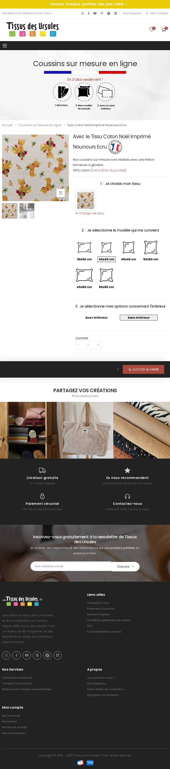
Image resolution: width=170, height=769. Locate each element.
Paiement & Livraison (101, 608)
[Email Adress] (67, 566)
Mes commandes (14, 733)
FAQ (90, 625)
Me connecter (11, 715)
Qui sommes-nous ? (100, 677)
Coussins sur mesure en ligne (39, 125)
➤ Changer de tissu (89, 213)
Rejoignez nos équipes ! (103, 694)
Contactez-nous (98, 602)
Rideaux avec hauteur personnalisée (26, 689)
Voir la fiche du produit (108, 170)
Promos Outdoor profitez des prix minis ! (89, 4)
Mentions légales (98, 614)
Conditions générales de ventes (108, 620)
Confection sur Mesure (17, 677)
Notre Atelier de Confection (105, 689)
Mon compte (157, 13)
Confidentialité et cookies (104, 631)
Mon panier (9, 721)
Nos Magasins (132, 13)
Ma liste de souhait (14, 727)
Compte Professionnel (17, 683)
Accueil (7, 125)
